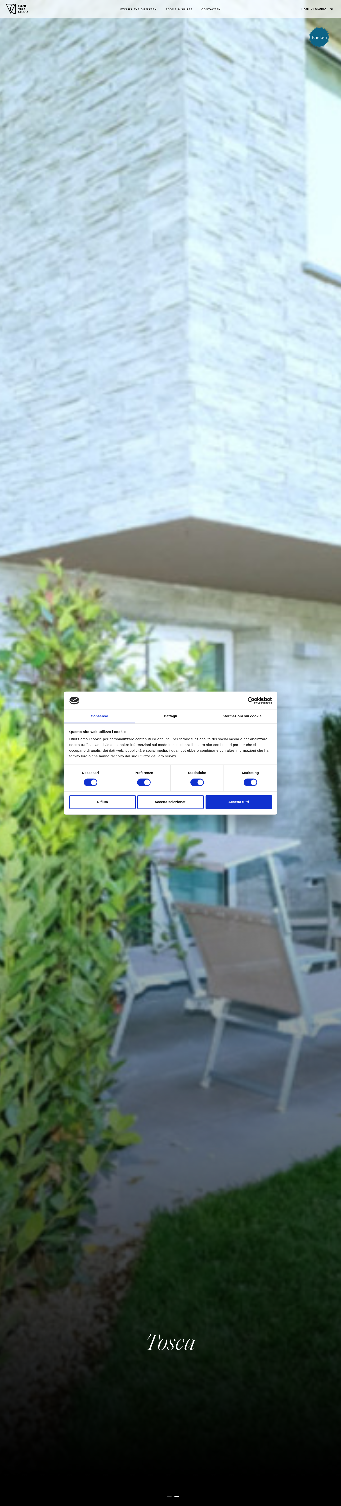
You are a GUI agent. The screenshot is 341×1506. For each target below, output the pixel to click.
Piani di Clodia (314, 8)
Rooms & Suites (179, 9)
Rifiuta (102, 802)
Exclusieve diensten (138, 9)
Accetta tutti (238, 802)
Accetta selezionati (170, 802)
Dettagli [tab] (170, 716)
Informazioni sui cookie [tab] (242, 716)
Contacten (211, 9)
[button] (169, 1496)
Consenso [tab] (99, 716)
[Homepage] (17, 9)
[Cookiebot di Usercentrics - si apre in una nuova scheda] (251, 700)
